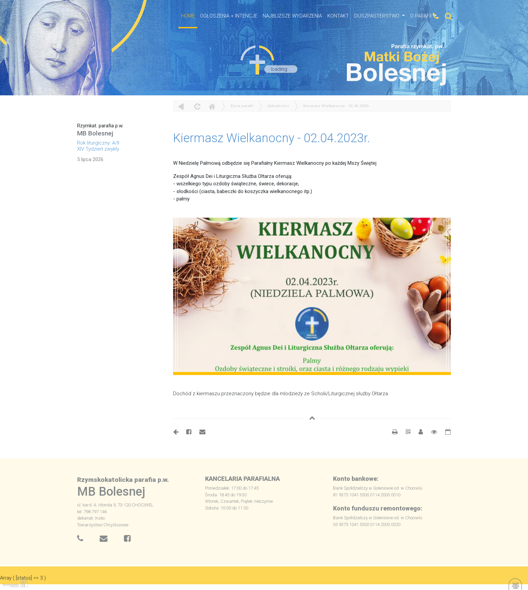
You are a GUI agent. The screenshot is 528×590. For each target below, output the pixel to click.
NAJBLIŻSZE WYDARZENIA (292, 16)
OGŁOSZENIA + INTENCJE (228, 16)
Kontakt (338, 16)
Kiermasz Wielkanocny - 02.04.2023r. (336, 106)
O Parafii (421, 16)
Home (212, 106)
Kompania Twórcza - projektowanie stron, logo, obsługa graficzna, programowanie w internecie (14, 582)
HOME (188, 16)
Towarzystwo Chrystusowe (102, 524)
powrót (181, 106)
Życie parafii (241, 106)
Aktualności (278, 106)
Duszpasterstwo (377, 16)
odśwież (196, 106)
